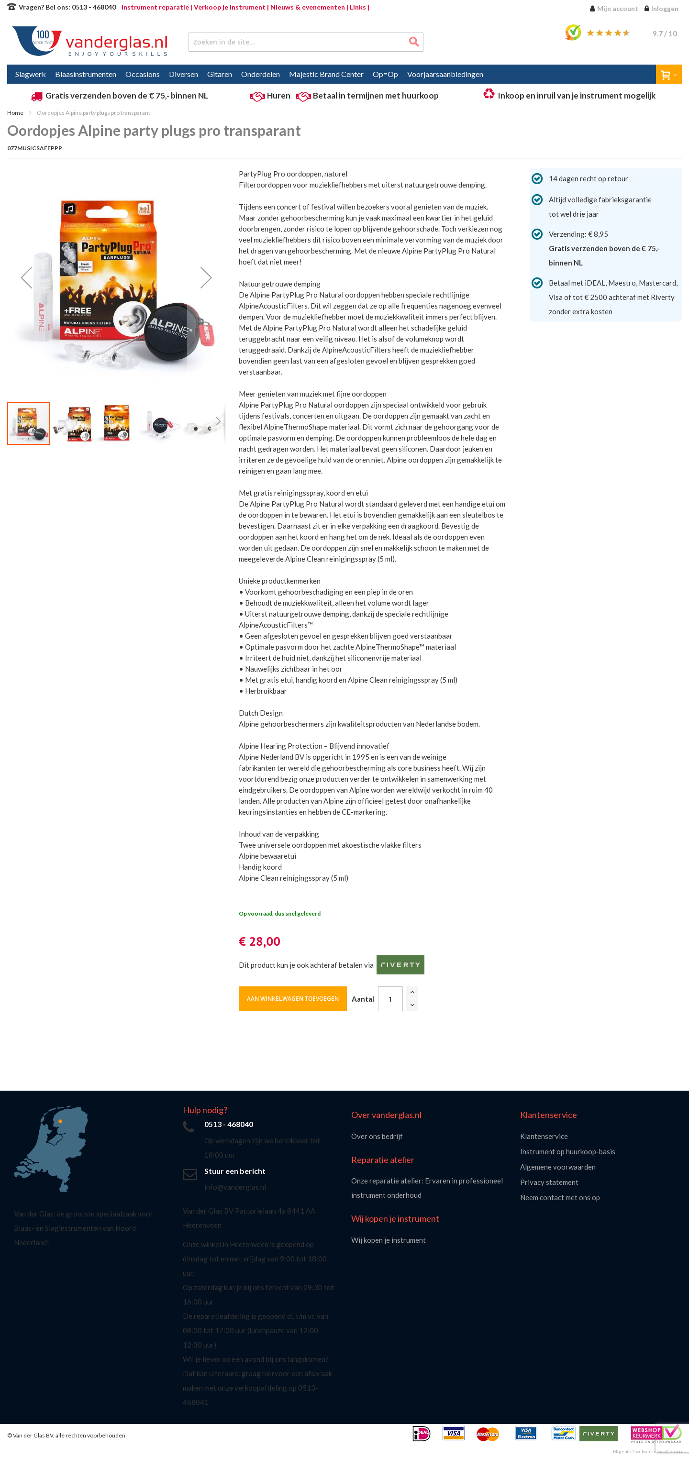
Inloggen (664, 8)
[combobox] (306, 42)
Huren (278, 95)
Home (15, 112)
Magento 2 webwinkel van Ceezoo (647, 1451)
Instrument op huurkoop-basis (567, 1151)
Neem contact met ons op (560, 1197)
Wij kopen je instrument (388, 1240)
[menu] (344, 74)
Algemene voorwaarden (558, 1166)
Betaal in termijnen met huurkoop (376, 95)
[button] (26, 277)
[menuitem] (30, 74)
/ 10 (665, 33)
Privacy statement (549, 1182)
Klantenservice (544, 1136)
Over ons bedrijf (377, 1136)
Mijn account (617, 8)
